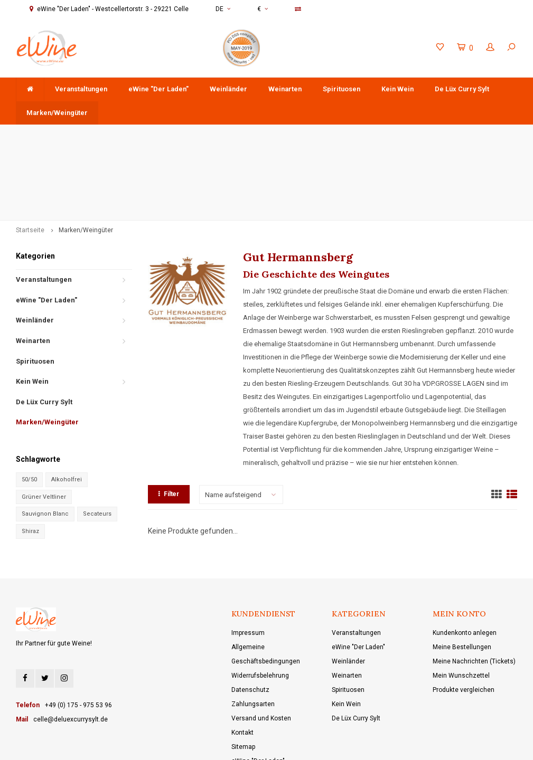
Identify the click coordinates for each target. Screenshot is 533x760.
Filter (168, 426)
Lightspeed (248, 744)
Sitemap (243, 678)
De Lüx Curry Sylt (462, 89)
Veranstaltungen (81, 89)
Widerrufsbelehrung (260, 607)
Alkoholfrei (66, 411)
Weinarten (285, 89)
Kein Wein (397, 89)
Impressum (248, 564)
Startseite (30, 162)
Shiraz (30, 463)
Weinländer (228, 89)
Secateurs (97, 446)
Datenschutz (250, 621)
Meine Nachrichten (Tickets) (474, 593)
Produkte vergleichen (463, 621)
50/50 (29, 411)
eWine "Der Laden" (158, 89)
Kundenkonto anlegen (465, 564)
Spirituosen (341, 89)
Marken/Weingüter (57, 113)
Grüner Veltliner (44, 428)
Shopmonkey (317, 744)
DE (223, 9)
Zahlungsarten (253, 636)
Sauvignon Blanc (45, 446)
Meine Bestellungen (462, 579)
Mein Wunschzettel (461, 607)
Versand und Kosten (261, 650)
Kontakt (242, 664)
